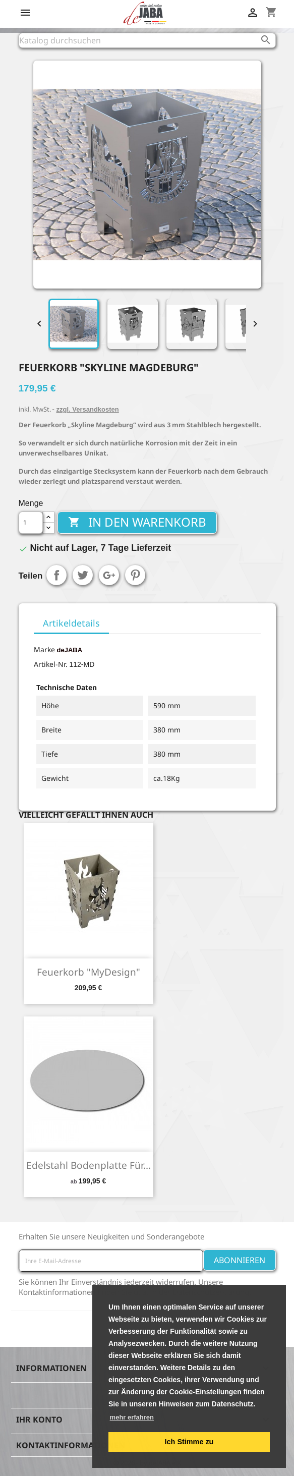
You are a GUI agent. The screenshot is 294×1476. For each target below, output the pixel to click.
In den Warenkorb (137, 522)
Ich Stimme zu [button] (189, 1442)
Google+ (109, 575)
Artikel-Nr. (51, 664)
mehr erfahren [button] (132, 1417)
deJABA (70, 650)
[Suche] (147, 40)
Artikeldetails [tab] (71, 623)
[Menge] (31, 523)
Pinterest (135, 575)
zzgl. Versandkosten (87, 409)
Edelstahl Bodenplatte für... (88, 1165)
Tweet (83, 575)
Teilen (56, 575)
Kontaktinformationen (70, 1445)
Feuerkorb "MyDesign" (88, 972)
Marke (44, 649)
